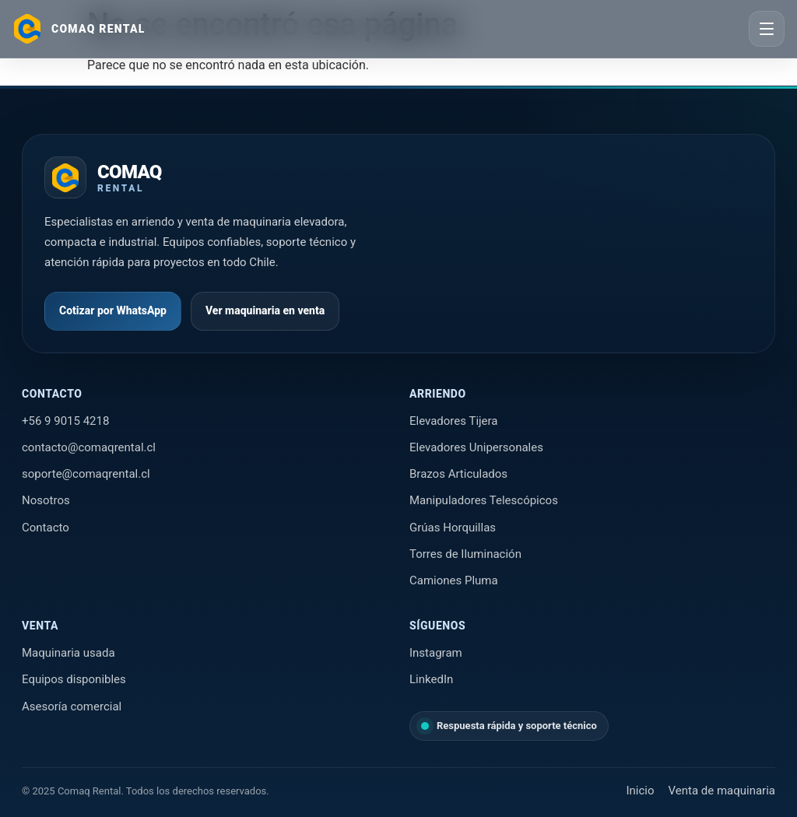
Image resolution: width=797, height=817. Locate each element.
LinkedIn (431, 679)
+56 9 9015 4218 (65, 421)
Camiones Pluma (453, 580)
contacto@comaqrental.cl (89, 447)
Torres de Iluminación (465, 554)
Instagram (435, 653)
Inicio (640, 791)
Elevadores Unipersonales (476, 447)
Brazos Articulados (458, 474)
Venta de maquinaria (722, 791)
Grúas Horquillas (452, 528)
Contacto (45, 528)
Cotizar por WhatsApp (113, 310)
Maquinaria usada (68, 653)
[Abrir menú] (767, 29)
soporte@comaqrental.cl (86, 474)
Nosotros (46, 500)
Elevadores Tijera (453, 421)
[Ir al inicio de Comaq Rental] (103, 177)
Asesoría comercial (71, 707)
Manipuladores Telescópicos (483, 500)
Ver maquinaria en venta (265, 310)
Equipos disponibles (74, 679)
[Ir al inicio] (79, 29)
